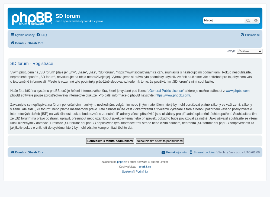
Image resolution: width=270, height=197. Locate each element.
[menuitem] (41, 35)
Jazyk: (231, 51)
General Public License (166, 91)
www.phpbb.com (237, 91)
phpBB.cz (145, 166)
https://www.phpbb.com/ (173, 95)
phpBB (121, 161)
